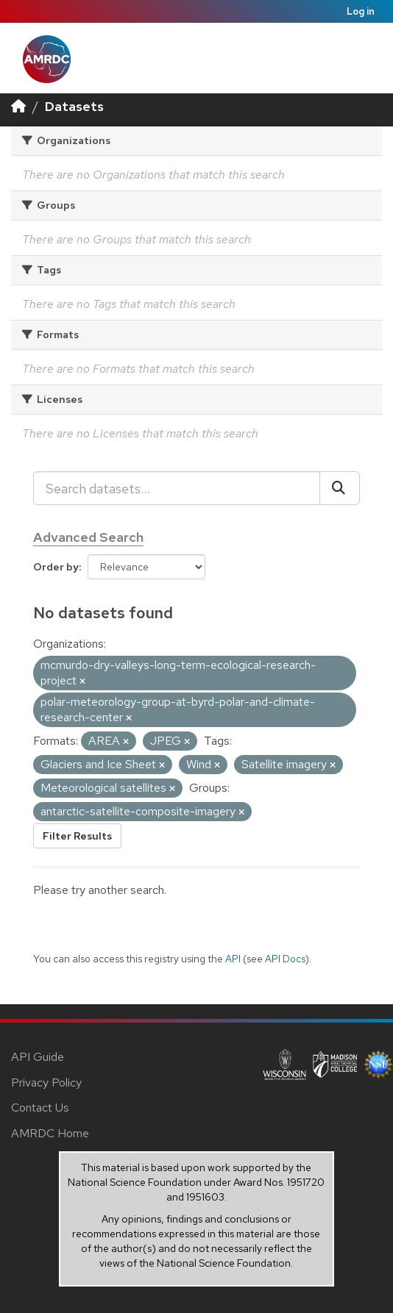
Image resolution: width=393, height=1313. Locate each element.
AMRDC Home (50, 1133)
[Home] (18, 106)
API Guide (37, 1057)
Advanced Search (88, 537)
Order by (56, 566)
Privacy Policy (46, 1082)
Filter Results (77, 835)
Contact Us (40, 1107)
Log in (361, 11)
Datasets (74, 106)
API (233, 958)
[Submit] (339, 488)
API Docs (285, 958)
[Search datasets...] (176, 488)
